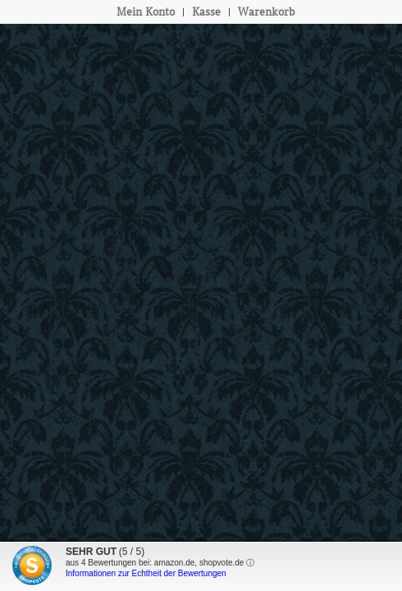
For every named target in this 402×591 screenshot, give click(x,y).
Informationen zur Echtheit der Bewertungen (146, 573)
